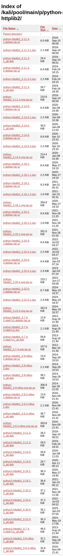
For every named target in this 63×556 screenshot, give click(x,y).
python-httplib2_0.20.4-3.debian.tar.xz (16, 261)
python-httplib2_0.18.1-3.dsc (19, 194)
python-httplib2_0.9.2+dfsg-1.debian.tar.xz (19, 396)
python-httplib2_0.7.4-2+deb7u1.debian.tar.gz (17, 319)
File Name (9, 28)
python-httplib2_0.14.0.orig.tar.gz (17, 156)
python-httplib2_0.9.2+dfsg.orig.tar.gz (20, 425)
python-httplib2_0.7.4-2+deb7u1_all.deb (15, 338)
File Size (43, 28)
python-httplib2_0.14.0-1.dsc (19, 117)
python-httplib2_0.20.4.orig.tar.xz (17, 281)
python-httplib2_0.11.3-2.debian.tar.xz (16, 69)
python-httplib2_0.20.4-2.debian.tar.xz (16, 242)
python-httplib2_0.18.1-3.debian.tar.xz (16, 185)
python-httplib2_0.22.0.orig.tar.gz (17, 309)
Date (55, 28)
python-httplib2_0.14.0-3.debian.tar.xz (16, 137)
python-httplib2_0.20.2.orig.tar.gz (17, 233)
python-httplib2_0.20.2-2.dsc (19, 223)
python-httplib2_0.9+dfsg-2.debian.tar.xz (18, 357)
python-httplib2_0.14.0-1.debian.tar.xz (16, 108)
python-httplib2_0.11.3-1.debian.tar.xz (16, 40)
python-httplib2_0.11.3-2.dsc (19, 79)
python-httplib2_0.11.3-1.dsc (19, 50)
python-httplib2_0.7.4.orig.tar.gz (17, 348)
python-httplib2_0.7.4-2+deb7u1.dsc (15, 328)
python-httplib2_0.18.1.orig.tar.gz (17, 204)
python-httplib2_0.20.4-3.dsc (19, 271)
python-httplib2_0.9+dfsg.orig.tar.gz (19, 386)
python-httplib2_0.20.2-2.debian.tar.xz (16, 213)
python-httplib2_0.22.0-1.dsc (19, 300)
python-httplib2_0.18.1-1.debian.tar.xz (16, 165)
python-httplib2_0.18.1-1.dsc (19, 175)
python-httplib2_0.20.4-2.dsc (19, 252)
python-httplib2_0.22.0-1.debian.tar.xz (16, 290)
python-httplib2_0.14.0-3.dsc (19, 146)
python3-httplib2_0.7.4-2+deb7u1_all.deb (16, 530)
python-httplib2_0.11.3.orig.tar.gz (17, 98)
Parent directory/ (12, 34)
